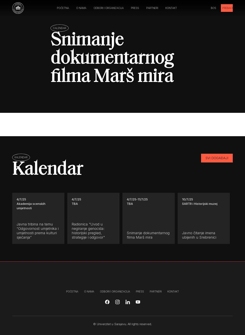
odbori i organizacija (115, 291)
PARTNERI (152, 7)
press (140, 291)
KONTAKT (171, 7)
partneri (156, 291)
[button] (215, 8)
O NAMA (81, 7)
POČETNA (63, 7)
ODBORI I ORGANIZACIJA (109, 7)
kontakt (173, 291)
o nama (89, 291)
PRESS (135, 7)
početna (72, 291)
